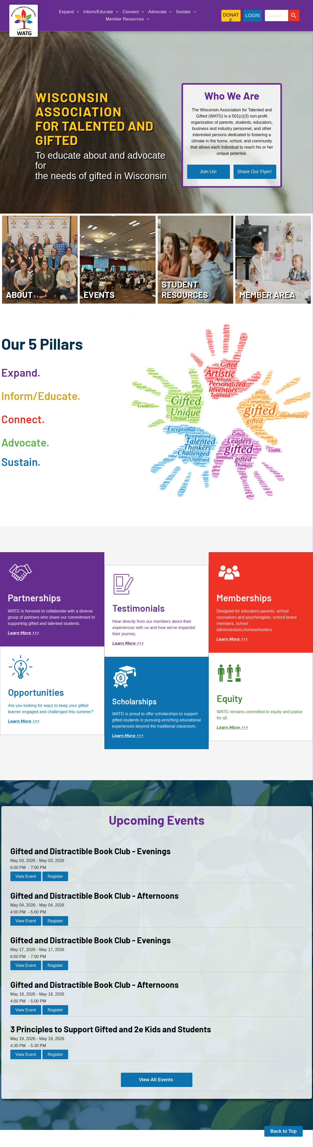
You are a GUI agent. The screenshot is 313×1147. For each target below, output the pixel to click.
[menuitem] (69, 12)
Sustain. (20, 461)
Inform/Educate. (40, 395)
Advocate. (25, 442)
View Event (26, 876)
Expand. (20, 372)
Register (55, 876)
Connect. (23, 418)
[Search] (294, 15)
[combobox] (276, 15)
